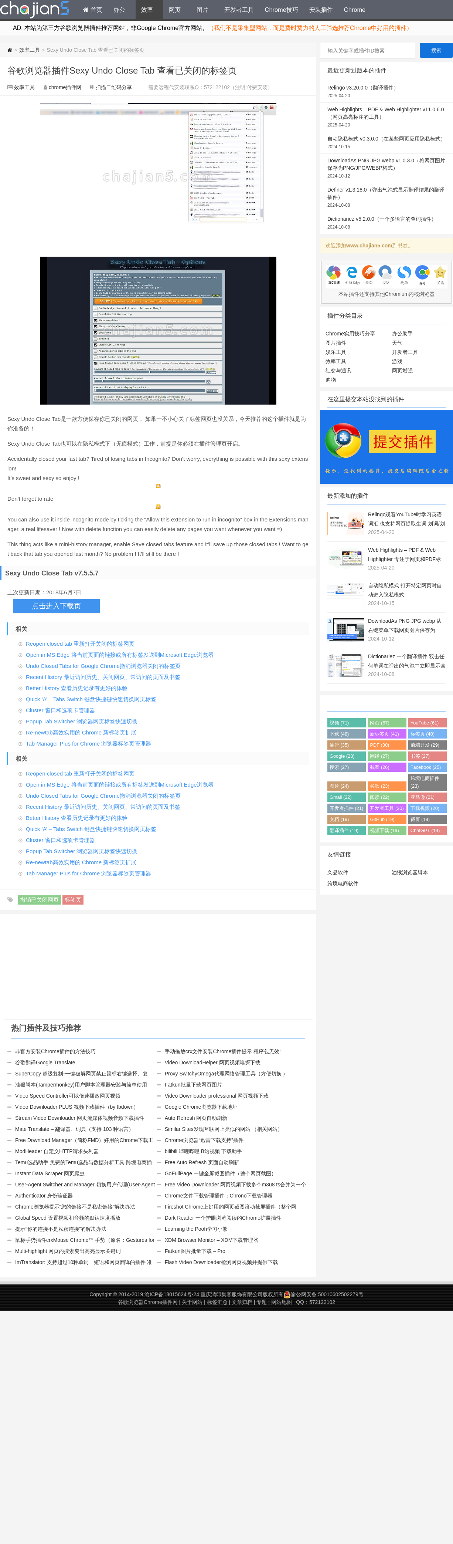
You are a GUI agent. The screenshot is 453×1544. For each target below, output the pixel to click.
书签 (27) (420, 756)
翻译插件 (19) (344, 830)
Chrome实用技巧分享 (350, 334)
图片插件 (336, 343)
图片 (202, 9)
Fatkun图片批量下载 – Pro (195, 1251)
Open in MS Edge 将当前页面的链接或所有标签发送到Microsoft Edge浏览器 (120, 655)
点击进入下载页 (56, 606)
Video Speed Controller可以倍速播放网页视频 (67, 1096)
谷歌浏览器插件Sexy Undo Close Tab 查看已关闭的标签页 (122, 70)
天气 (397, 343)
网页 (175, 9)
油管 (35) (339, 745)
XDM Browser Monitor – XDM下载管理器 (212, 1240)
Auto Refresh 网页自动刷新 (196, 1118)
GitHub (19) (382, 819)
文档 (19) (339, 819)
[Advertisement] (80, 967)
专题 (261, 1302)
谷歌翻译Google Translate (45, 1062)
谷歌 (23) (379, 786)
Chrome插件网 (34, 10)
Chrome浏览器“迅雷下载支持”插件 (204, 1140)
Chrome (354, 9)
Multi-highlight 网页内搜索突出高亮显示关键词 (68, 1251)
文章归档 (242, 1302)
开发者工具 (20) (386, 808)
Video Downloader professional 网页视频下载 (217, 1096)
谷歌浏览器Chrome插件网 (148, 1302)
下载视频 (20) (425, 808)
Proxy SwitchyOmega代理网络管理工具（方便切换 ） (226, 1074)
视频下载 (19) (384, 830)
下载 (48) (339, 734)
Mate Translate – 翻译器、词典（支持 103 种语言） (74, 1129)
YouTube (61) (425, 723)
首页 (92, 9)
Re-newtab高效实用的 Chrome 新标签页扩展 (81, 732)
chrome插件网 (65, 87)
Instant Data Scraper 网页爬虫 (50, 1173)
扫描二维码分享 (114, 87)
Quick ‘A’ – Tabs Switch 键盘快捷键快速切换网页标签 (91, 699)
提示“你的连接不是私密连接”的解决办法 (60, 1229)
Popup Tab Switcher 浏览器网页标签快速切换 (81, 721)
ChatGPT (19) (425, 830)
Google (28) (342, 756)
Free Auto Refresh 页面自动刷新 (202, 1162)
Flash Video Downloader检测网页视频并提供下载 (221, 1262)
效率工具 (29, 50)
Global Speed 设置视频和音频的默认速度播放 (67, 1218)
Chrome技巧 (281, 9)
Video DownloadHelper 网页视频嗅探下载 (212, 1062)
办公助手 (402, 334)
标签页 (73, 899)
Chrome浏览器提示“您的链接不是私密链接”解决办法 (75, 1207)
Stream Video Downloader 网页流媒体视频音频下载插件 (79, 1118)
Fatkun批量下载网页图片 (193, 1085)
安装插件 (321, 9)
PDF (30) (379, 745)
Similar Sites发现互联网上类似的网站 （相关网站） (224, 1129)
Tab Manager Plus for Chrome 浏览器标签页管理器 (88, 743)
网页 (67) (379, 723)
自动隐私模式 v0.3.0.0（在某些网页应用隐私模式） (386, 143)
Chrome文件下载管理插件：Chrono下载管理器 (219, 1196)
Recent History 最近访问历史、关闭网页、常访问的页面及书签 (103, 677)
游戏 (397, 361)
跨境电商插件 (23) (425, 782)
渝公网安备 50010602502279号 (323, 1294)
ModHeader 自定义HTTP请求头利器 (57, 1151)
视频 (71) (339, 723)
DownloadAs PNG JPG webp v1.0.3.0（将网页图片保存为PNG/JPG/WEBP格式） (386, 169)
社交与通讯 (338, 371)
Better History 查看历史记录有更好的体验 (76, 688)
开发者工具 (239, 9)
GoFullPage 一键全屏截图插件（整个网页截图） (220, 1173)
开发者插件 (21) (346, 808)
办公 (119, 9)
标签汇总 (217, 1302)
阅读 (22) (379, 797)
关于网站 (192, 1302)
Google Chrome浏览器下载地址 (201, 1107)
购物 (331, 380)
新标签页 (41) (384, 734)
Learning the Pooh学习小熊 (196, 1229)
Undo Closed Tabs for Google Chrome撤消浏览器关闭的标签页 (103, 666)
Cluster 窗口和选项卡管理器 (60, 710)
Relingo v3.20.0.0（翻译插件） (386, 92)
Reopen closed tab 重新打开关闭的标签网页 (80, 644)
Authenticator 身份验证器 (44, 1196)
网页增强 (402, 371)
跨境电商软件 (342, 883)
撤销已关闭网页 (39, 899)
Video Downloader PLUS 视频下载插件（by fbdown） (77, 1107)
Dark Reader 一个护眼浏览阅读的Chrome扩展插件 (223, 1218)
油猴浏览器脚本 (410, 872)
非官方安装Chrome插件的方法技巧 (55, 1051)
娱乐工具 (336, 352)
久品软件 (337, 872)
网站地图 (281, 1302)
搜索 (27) (339, 767)
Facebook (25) (426, 767)
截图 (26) (379, 767)
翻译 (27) (379, 756)
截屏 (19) (420, 819)
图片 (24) (339, 786)
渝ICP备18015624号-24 (171, 1294)
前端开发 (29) (425, 745)
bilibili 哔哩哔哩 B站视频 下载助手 (203, 1151)
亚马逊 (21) (423, 797)
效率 (147, 9)
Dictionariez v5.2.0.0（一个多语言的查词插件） (386, 223)
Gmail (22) (341, 797)
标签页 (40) (423, 734)
